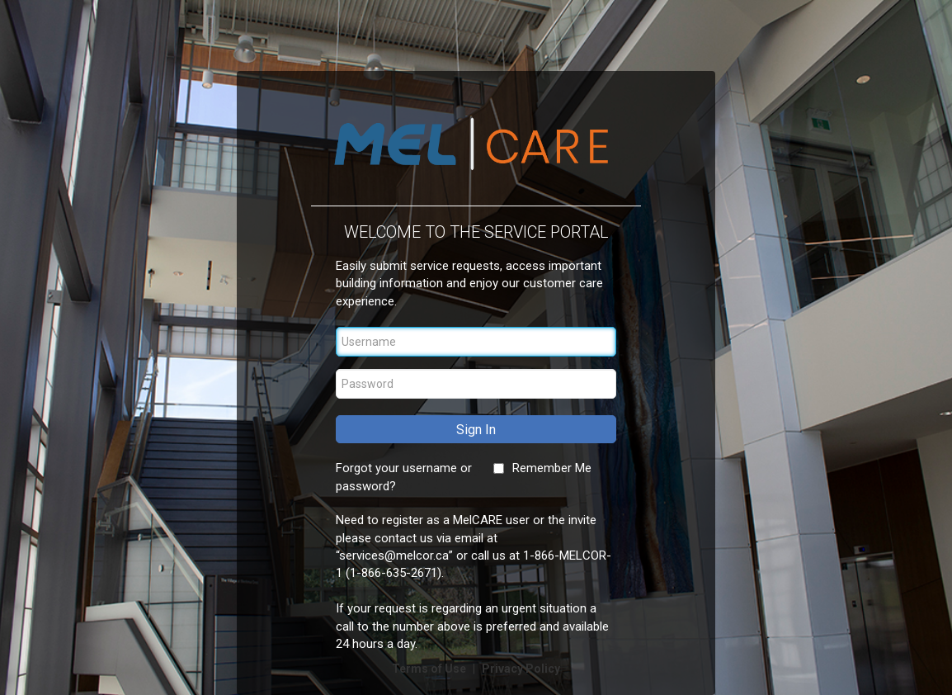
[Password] (476, 384)
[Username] (476, 342)
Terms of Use (430, 668)
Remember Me (551, 468)
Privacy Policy (521, 668)
